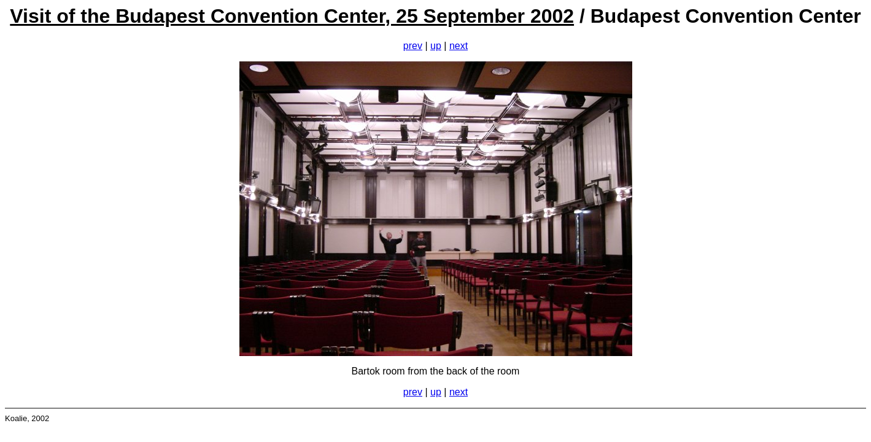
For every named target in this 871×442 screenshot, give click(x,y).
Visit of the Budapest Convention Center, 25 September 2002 (292, 16)
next (458, 46)
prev (412, 46)
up (435, 46)
